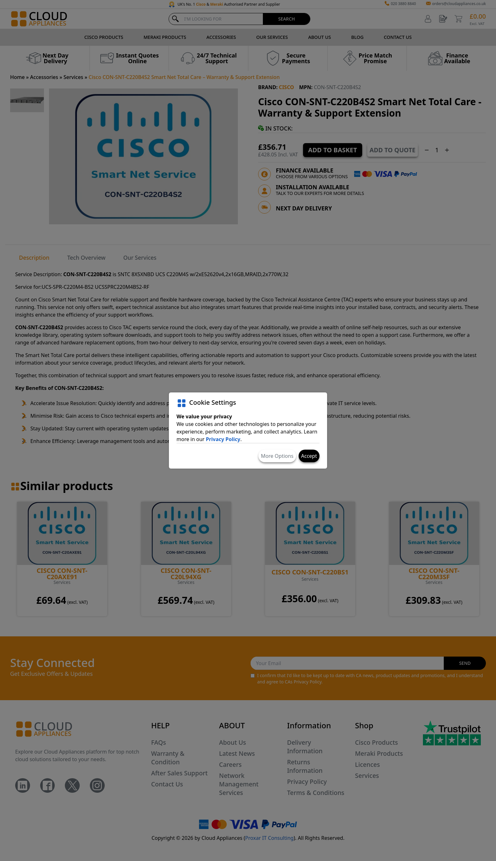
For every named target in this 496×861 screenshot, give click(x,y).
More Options (277, 455)
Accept (309, 455)
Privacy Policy (223, 439)
